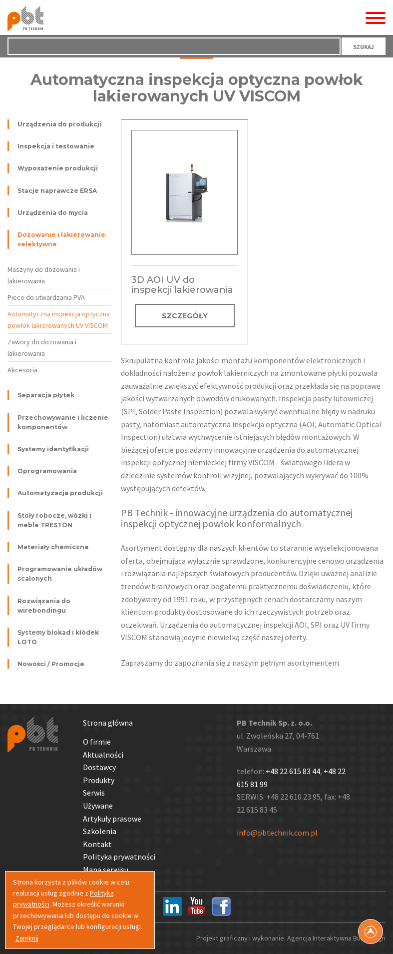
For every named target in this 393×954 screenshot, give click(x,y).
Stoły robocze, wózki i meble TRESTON (54, 520)
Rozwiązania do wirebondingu (43, 605)
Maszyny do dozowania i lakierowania (43, 275)
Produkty (98, 780)
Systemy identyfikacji (53, 449)
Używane (98, 806)
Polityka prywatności (119, 857)
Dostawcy (99, 767)
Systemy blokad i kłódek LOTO (58, 637)
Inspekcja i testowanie (55, 146)
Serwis (94, 793)
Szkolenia (99, 831)
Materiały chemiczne (53, 547)
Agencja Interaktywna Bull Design (336, 938)
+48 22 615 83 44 (293, 771)
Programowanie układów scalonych (59, 573)
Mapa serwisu (105, 870)
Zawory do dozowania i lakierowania (41, 347)
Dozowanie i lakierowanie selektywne (61, 239)
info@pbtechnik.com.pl (277, 833)
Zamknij (26, 938)
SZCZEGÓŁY (185, 315)
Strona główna (108, 723)
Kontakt (97, 844)
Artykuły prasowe (112, 819)
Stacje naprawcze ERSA (57, 190)
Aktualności (103, 755)
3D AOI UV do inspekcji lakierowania (182, 284)
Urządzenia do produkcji (59, 124)
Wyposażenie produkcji (57, 168)
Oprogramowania (47, 471)
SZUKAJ (363, 46)
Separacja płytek (45, 395)
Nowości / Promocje (50, 664)
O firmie (97, 742)
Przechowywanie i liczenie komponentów (62, 422)
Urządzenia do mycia (52, 212)
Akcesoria (22, 369)
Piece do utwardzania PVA (46, 297)
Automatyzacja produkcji (60, 493)
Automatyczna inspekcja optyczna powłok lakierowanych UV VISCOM (58, 319)
